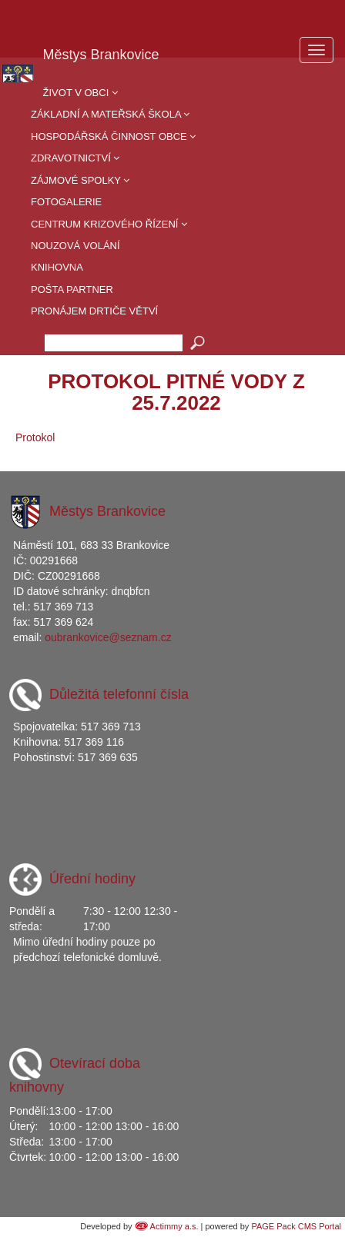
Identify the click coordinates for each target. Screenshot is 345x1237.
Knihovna (57, 267)
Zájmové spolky (80, 180)
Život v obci (80, 92)
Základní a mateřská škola (110, 114)
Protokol (35, 437)
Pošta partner (72, 289)
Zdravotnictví (75, 158)
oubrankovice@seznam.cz (108, 637)
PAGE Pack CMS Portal (296, 1226)
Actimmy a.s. (174, 1226)
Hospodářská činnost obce (113, 136)
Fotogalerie (66, 202)
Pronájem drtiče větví (94, 311)
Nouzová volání (75, 245)
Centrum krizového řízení (109, 224)
